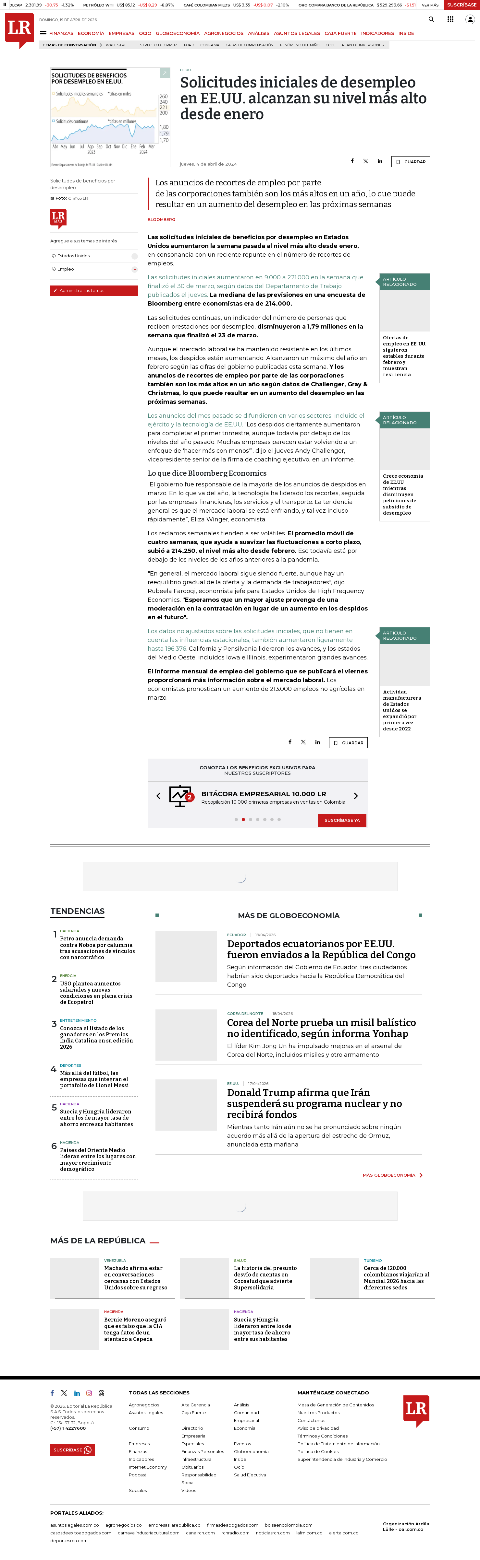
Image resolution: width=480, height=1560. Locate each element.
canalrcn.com (200, 1532)
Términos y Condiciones (323, 1435)
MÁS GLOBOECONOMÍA (389, 1175)
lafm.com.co (309, 1532)
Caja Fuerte (193, 1412)
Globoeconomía (251, 1451)
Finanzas (138, 1451)
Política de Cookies (318, 1451)
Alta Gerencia (195, 1404)
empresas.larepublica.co (174, 1525)
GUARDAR (411, 161)
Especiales (192, 1443)
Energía (68, 975)
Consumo (139, 1428)
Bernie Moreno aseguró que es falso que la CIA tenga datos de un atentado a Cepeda (135, 1329)
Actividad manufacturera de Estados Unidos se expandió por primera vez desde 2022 (402, 710)
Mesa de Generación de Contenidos (336, 1404)
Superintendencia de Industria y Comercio (342, 1459)
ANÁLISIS (258, 33)
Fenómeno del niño (299, 45)
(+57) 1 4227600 (68, 1428)
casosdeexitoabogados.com (80, 1532)
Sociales (138, 1490)
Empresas (139, 1443)
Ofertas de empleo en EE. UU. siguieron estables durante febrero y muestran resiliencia (404, 356)
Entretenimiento (78, 1020)
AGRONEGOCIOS (223, 33)
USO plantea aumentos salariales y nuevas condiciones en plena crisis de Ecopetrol (96, 993)
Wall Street (118, 45)
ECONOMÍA (91, 33)
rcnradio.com (235, 1532)
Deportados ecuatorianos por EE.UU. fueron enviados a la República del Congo (321, 949)
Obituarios (192, 1467)
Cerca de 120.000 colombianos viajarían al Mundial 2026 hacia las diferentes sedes (397, 1278)
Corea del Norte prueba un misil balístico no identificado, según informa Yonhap (321, 1028)
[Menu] (44, 33)
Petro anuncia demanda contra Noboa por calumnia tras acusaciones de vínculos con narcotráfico (97, 948)
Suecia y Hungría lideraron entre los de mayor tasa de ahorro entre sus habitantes (96, 1118)
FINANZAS (61, 33)
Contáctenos (311, 1420)
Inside (240, 1459)
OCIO (145, 33)
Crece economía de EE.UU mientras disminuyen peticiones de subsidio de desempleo (403, 494)
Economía (244, 1428)
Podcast (137, 1474)
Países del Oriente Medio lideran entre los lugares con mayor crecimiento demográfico (98, 1159)
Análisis (241, 1404)
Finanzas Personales (202, 1451)
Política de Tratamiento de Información (339, 1443)
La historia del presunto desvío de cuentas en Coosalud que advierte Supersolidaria (265, 1278)
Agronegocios (144, 1404)
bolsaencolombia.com (289, 1525)
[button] (156, 797)
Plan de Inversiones (363, 45)
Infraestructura (196, 1459)
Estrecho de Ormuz (158, 45)
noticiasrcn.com (273, 1532)
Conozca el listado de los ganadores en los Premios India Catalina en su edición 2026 (96, 1037)
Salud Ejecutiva (250, 1474)
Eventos (242, 1443)
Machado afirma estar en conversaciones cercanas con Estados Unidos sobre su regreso (135, 1278)
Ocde (331, 45)
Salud (240, 1260)
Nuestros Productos (318, 1412)
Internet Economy (148, 1467)
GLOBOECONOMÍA (178, 33)
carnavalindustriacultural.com (148, 1532)
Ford (189, 45)
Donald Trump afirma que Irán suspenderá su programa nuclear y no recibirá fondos (314, 1104)
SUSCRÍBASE (462, 5)
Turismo (373, 1260)
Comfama (210, 45)
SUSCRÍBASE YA (342, 820)
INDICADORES (377, 33)
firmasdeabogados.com (232, 1525)
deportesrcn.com (69, 1540)
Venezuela (115, 1260)
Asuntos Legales (146, 1412)
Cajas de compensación (250, 45)
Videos (188, 1490)
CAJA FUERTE (341, 33)
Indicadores (141, 1459)
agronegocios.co (123, 1525)
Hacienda (69, 931)
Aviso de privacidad (318, 1428)
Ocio (239, 1467)
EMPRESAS (121, 33)
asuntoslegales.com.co (74, 1525)
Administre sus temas (79, 290)
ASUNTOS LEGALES (297, 33)
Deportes (70, 1065)
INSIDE (406, 33)
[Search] (431, 19)
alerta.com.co (344, 1532)
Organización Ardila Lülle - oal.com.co (406, 1526)
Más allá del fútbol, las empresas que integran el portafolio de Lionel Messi (94, 1079)
